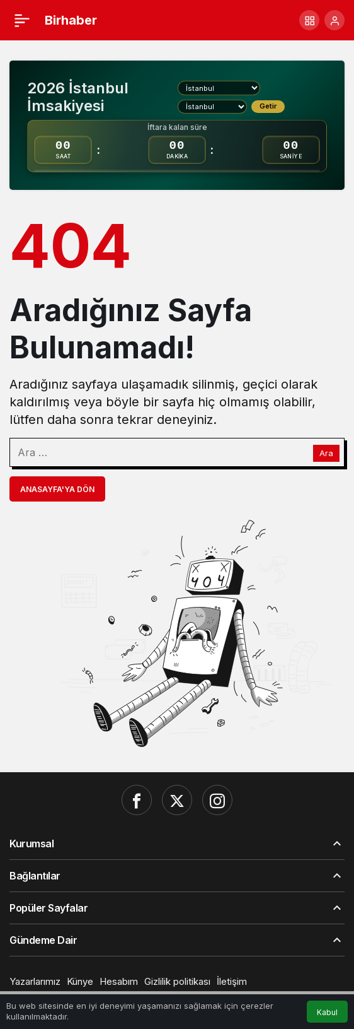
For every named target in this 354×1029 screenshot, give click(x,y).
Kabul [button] (327, 1012)
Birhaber (71, 20)
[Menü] (22, 20)
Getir (268, 106)
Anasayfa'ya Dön (57, 489)
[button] (309, 20)
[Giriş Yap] (334, 20)
